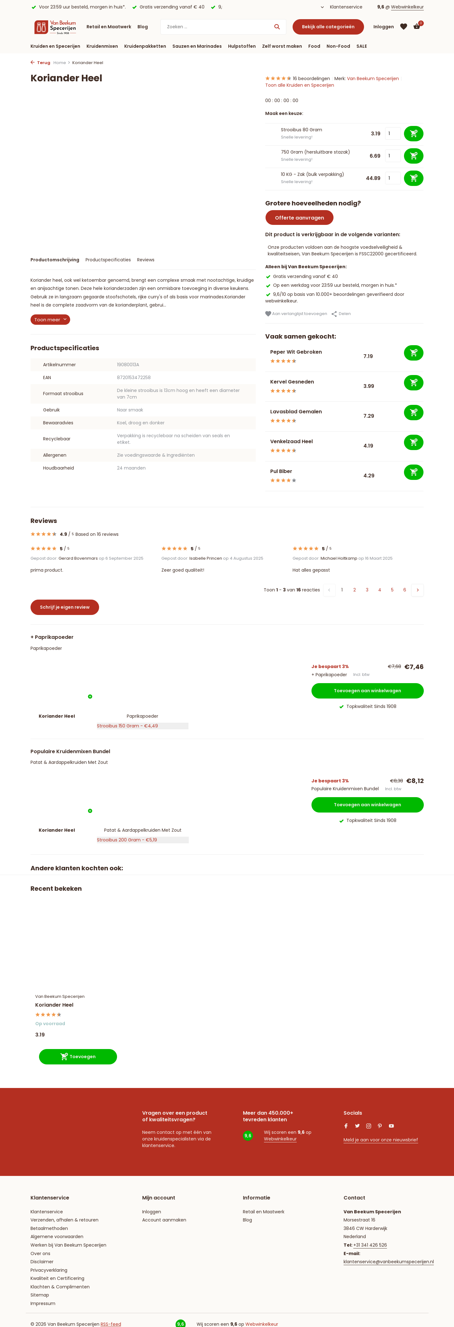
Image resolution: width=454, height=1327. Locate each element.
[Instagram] (368, 1126)
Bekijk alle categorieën (328, 27)
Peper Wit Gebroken (296, 352)
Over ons (40, 1253)
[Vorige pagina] (329, 590)
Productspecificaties (108, 260)
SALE (361, 46)
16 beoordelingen (297, 78)
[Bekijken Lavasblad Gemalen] (265, 416)
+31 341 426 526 (370, 1245)
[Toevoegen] (413, 353)
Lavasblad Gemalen (296, 411)
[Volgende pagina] (417, 590)
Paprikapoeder (46, 648)
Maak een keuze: (284, 113)
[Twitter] (357, 1126)
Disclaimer (42, 1262)
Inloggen (151, 1212)
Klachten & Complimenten (60, 1287)
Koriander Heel (54, 1005)
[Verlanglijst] (403, 26)
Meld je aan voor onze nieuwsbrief (381, 1140)
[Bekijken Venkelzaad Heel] (265, 446)
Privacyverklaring (49, 1270)
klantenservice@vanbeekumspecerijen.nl (389, 1262)
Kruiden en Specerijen (55, 46)
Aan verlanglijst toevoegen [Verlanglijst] (296, 314)
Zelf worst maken (282, 46)
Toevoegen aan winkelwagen (367, 691)
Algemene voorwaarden (57, 1236)
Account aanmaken (164, 1220)
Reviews (145, 260)
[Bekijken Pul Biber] (265, 476)
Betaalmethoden (49, 1228)
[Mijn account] (383, 27)
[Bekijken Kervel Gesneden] (265, 386)
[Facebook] (346, 1126)
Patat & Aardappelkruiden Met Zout (69, 762)
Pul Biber (281, 471)
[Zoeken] (223, 27)
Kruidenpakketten (145, 46)
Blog (142, 27)
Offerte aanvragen (299, 217)
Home (61, 63)
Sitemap (40, 1295)
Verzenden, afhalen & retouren (64, 1220)
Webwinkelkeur (407, 7)
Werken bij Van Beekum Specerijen (68, 1245)
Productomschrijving (55, 260)
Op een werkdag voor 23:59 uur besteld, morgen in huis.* (331, 285)
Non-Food (338, 46)
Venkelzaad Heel (291, 441)
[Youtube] (391, 1126)
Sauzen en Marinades (197, 46)
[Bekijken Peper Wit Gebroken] (265, 356)
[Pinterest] (380, 1126)
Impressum (43, 1303)
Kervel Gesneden (292, 381)
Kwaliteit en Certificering (57, 1278)
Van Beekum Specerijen (373, 78)
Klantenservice (346, 7)
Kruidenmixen (102, 46)
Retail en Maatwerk (109, 27)
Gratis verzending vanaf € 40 (301, 276)
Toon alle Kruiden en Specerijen (299, 85)
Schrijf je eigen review (65, 607)
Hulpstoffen (242, 46)
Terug (40, 63)
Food (314, 46)
